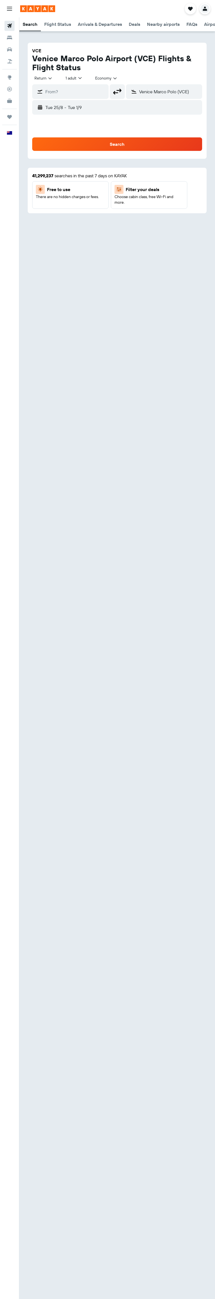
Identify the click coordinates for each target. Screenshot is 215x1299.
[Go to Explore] (9, 77)
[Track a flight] (9, 89)
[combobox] (43, 78)
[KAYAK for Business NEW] (9, 100)
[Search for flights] (9, 25)
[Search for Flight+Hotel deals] (9, 61)
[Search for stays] (9, 37)
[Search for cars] (9, 49)
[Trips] (9, 117)
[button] (9, 9)
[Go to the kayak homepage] (37, 8)
